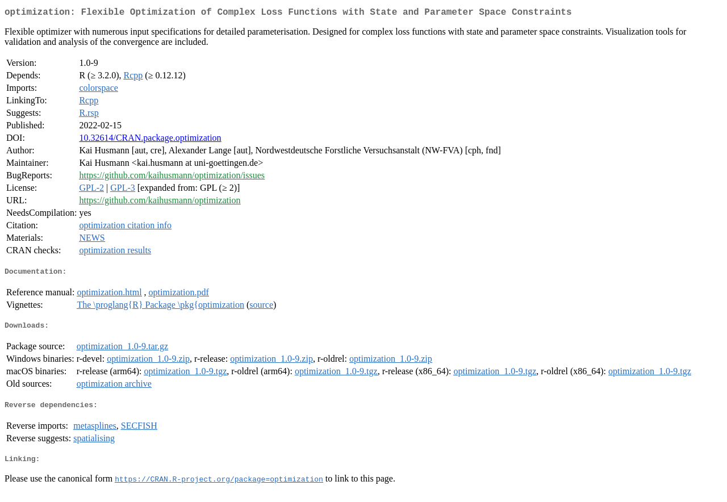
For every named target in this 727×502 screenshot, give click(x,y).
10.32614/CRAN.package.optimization (150, 140)
